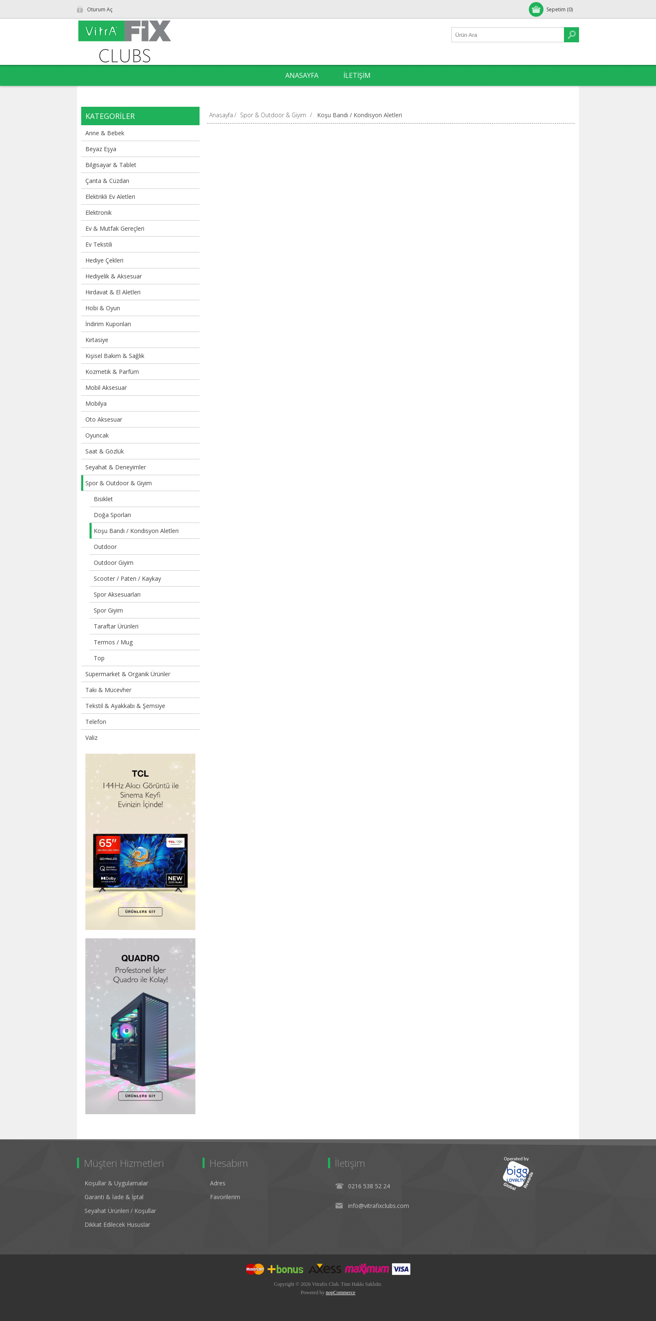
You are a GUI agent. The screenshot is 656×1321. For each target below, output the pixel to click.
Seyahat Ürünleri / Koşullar (120, 1211)
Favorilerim (225, 1197)
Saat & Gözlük (104, 451)
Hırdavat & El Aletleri (113, 292)
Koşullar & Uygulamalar (116, 1183)
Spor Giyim (108, 610)
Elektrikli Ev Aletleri (110, 197)
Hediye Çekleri (104, 260)
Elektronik (98, 212)
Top (99, 658)
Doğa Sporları (112, 515)
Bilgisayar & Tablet (110, 165)
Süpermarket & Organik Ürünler (127, 674)
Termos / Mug (113, 642)
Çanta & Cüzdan (107, 181)
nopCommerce (341, 1292)
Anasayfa (221, 115)
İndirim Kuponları (108, 324)
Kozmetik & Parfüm (112, 372)
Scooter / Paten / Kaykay (127, 578)
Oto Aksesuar (103, 419)
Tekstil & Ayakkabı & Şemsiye (125, 706)
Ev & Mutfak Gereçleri (114, 228)
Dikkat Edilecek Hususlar (117, 1224)
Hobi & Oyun (102, 308)
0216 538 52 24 (369, 1186)
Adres (218, 1183)
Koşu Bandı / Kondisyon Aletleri (136, 531)
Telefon (95, 722)
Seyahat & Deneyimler (115, 467)
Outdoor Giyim (113, 563)
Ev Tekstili (98, 244)
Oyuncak (97, 435)
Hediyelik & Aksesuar (113, 276)
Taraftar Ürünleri (116, 626)
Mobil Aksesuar (106, 387)
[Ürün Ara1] (507, 34)
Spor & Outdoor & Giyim (118, 483)
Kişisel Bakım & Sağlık (114, 356)
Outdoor (105, 547)
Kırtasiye (96, 340)
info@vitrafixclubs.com (378, 1206)
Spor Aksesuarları (117, 594)
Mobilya (96, 403)
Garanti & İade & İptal (114, 1197)
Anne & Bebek (104, 133)
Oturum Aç (100, 9)
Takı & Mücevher (108, 690)
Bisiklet (103, 499)
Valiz (91, 738)
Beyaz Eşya (100, 149)
